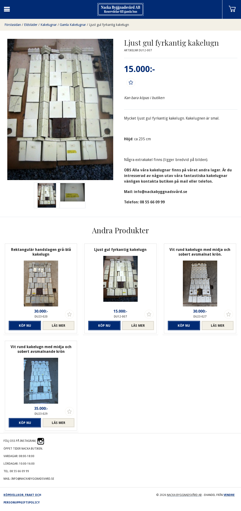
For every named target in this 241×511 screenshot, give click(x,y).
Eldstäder (30, 25)
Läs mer (58, 325)
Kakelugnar (48, 25)
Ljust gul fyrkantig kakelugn (109, 25)
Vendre (229, 495)
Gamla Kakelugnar (73, 25)
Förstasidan (12, 25)
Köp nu (25, 325)
